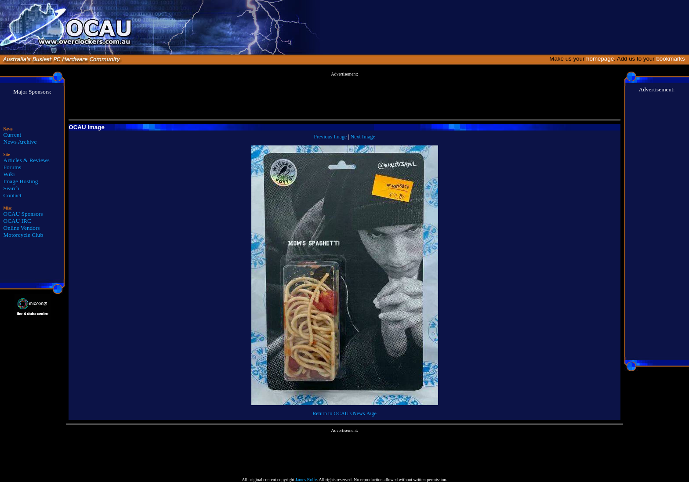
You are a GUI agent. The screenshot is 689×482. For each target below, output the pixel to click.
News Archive (20, 141)
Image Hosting (21, 181)
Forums (13, 167)
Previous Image (330, 137)
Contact (13, 195)
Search (11, 188)
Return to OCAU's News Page (344, 413)
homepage (600, 58)
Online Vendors (22, 228)
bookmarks (672, 58)
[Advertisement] (344, 96)
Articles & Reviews (27, 160)
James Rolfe (306, 479)
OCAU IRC (17, 220)
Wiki (9, 174)
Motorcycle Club (24, 235)
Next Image (363, 137)
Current (13, 134)
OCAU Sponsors (23, 213)
